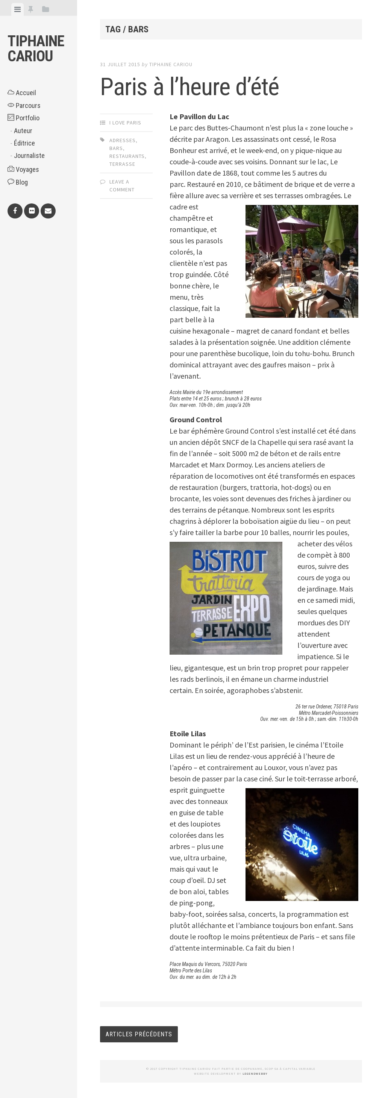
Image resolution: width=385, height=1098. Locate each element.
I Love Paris (125, 122)
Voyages (23, 169)
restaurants (127, 156)
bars (116, 148)
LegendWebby (255, 1073)
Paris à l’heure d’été (189, 87)
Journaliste (29, 155)
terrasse (122, 164)
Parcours (24, 105)
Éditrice (24, 143)
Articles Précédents (139, 1034)
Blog (18, 182)
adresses (122, 140)
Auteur (23, 131)
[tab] (17, 9)
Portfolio (23, 118)
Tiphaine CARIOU (36, 48)
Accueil (22, 93)
